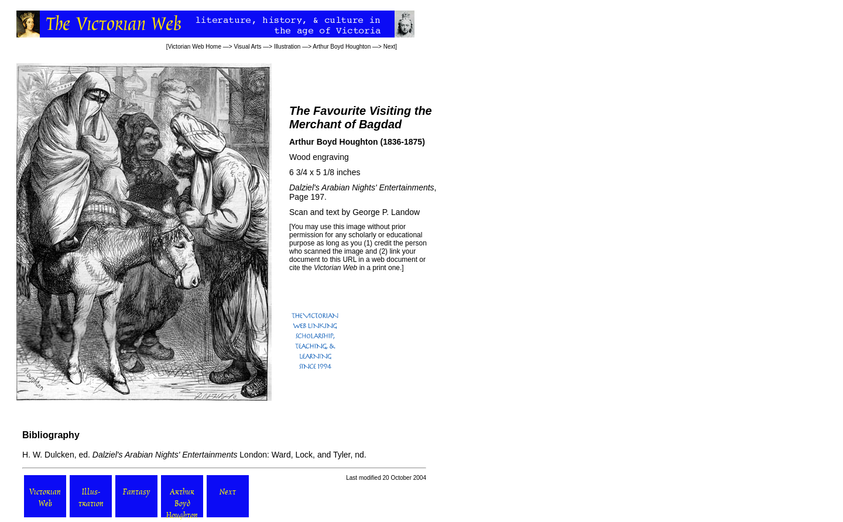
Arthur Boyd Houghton (342, 46)
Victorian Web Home (194, 46)
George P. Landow (386, 212)
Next (389, 46)
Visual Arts (247, 46)
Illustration (287, 46)
